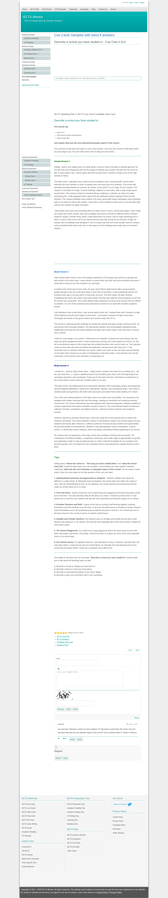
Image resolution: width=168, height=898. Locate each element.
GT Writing (28, 184)
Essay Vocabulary (28, 204)
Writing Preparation (29, 169)
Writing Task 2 (29, 58)
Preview (61, 709)
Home (24, 9)
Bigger (131, 2)
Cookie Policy (118, 817)
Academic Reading (31, 38)
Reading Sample (28, 35)
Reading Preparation (30, 157)
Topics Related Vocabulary (32, 207)
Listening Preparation (30, 188)
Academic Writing (30, 172)
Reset (136, 2)
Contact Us (103, 9)
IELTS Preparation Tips (76, 804)
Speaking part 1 (30, 69)
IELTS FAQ (34, 9)
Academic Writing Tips (75, 812)
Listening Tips (72, 820)
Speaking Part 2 (63, 645)
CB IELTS (25, 851)
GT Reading (28, 42)
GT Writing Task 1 (31, 54)
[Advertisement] (36, 121)
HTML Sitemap (118, 833)
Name (58, 658)
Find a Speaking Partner (33, 195)
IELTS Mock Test (28, 199)
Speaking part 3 (30, 73)
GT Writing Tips (73, 816)
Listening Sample (28, 62)
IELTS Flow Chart (28, 816)
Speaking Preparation (30, 191)
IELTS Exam (47, 9)
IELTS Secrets (27, 855)
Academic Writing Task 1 (33, 50)
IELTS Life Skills (73, 847)
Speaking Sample (28, 65)
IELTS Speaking (63, 639)
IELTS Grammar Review (76, 835)
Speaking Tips (72, 824)
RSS (137, 717)
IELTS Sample (60, 9)
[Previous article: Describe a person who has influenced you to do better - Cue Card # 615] (130, 650)
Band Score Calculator (30, 859)
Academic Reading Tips (76, 808)
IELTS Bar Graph (28, 804)
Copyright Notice (119, 825)
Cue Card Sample (29, 77)
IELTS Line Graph (28, 808)
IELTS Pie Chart (28, 820)
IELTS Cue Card (63, 636)
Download (73, 9)
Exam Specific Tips (29, 863)
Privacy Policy (118, 821)
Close (65, 758)
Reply (72, 739)
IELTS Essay (27, 828)
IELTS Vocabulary (74, 839)
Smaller (142, 2)
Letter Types (71, 851)
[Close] (56, 747)
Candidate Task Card (65, 642)
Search (113, 9)
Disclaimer (117, 829)
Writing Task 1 (30, 176)
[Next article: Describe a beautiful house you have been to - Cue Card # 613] (137, 650)
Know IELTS (26, 847)
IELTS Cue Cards (73, 843)
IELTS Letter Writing (29, 824)
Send (68, 709)
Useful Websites (28, 866)
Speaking (25, 80)
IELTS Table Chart (29, 812)
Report (58, 758)
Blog (93, 9)
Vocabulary (84, 9)
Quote (79, 739)
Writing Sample (27, 46)
